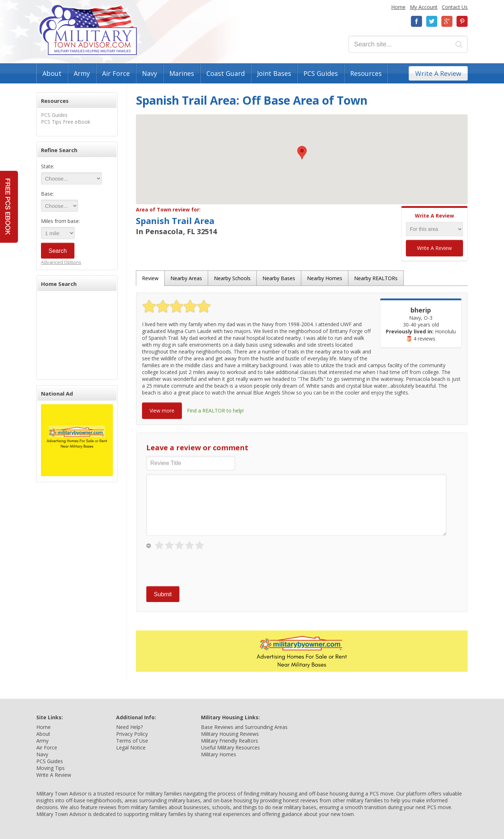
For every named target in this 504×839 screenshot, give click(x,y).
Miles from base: (60, 221)
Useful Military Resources (230, 747)
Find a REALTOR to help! (215, 410)
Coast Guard (225, 73)
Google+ (447, 21)
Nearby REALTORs (376, 278)
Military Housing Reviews (230, 733)
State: (47, 166)
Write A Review (438, 73)
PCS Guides (320, 73)
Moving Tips (50, 768)
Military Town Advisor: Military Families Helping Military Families (88, 30)
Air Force (116, 73)
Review (150, 278)
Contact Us (455, 7)
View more (162, 410)
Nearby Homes (324, 278)
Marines (181, 73)
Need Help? (129, 727)
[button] (302, 152)
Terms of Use (132, 740)
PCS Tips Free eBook (65, 121)
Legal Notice (131, 747)
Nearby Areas (186, 278)
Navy (149, 73)
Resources (366, 73)
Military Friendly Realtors (229, 740)
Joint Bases (274, 73)
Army (82, 73)
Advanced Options (61, 262)
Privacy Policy (132, 733)
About (51, 73)
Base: (47, 193)
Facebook (416, 21)
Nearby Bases (278, 278)
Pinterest (462, 21)
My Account (423, 7)
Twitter (431, 21)
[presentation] (201, 569)
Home (398, 7)
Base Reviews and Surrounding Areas (244, 727)
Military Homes (218, 754)
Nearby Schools (232, 278)
